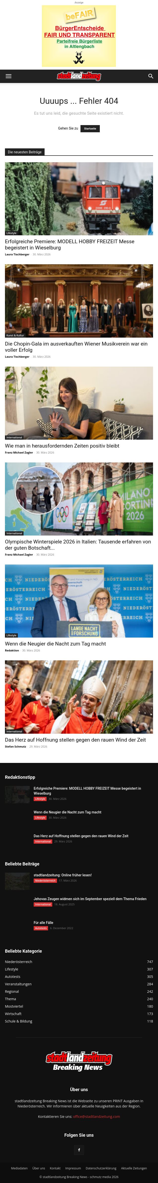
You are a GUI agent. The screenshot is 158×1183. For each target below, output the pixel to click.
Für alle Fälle (43, 923)
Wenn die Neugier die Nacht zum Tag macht (55, 644)
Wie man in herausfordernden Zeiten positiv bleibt (62, 446)
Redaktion (12, 650)
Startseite (90, 128)
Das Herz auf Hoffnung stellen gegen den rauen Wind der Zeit (75, 740)
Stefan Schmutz (15, 746)
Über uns (38, 1168)
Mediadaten (19, 1168)
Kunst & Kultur (15, 335)
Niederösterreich (45, 880)
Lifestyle (11, 233)
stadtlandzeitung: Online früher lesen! (63, 875)
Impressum (73, 1168)
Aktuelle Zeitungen (134, 1168)
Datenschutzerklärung (101, 1168)
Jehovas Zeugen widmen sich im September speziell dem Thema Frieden (90, 899)
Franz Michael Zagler (19, 452)
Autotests (41, 928)
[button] (8, 76)
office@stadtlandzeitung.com (96, 1116)
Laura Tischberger (17, 254)
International (14, 437)
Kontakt (55, 1168)
